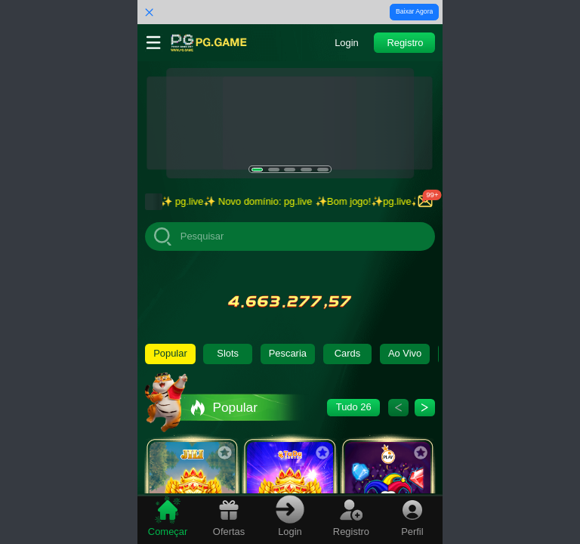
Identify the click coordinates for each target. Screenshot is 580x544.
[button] (346, 42)
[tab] (168, 518)
